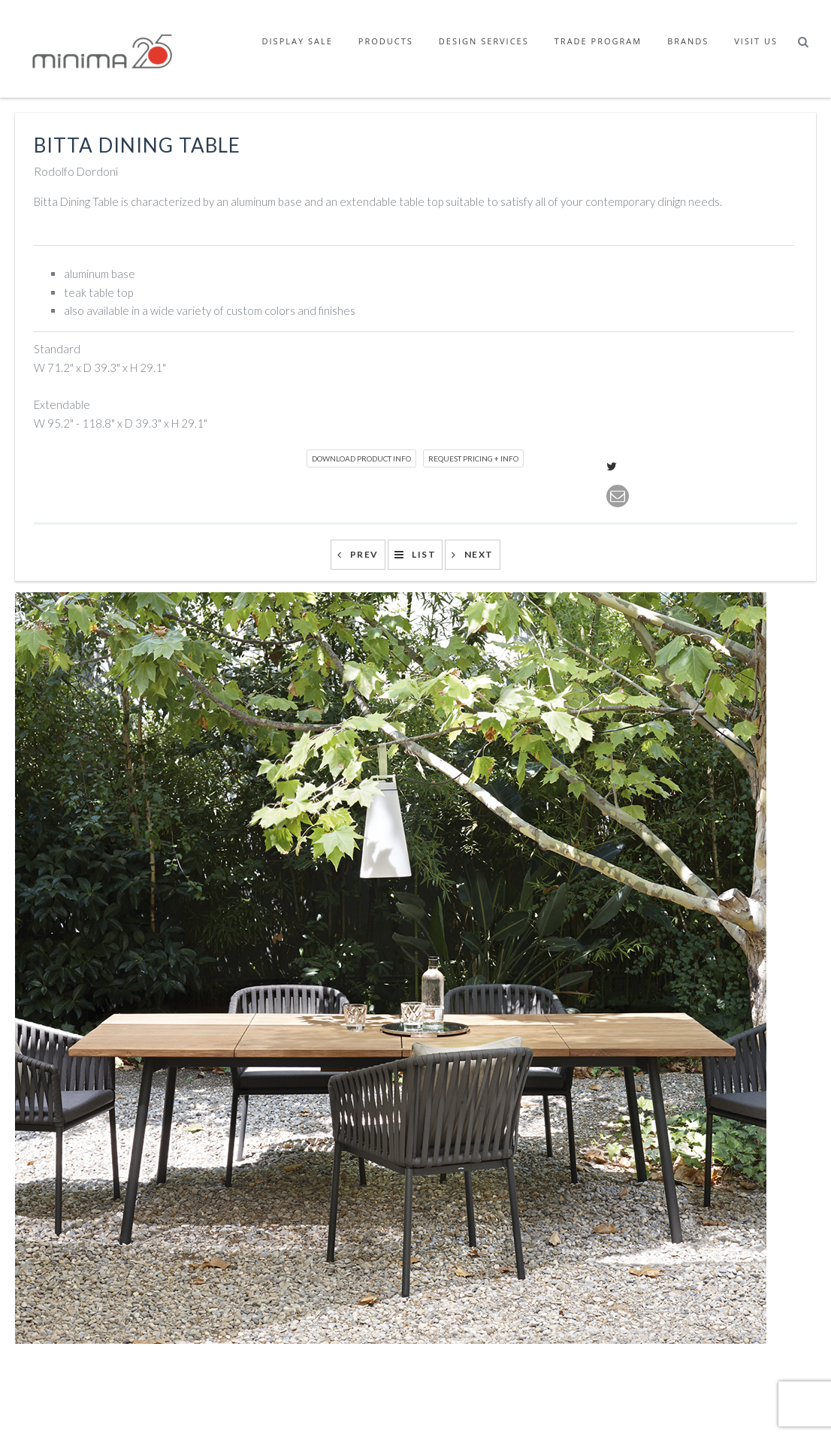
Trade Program (598, 41)
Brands (688, 41)
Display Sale (297, 41)
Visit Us (756, 41)
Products (385, 41)
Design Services (484, 41)
